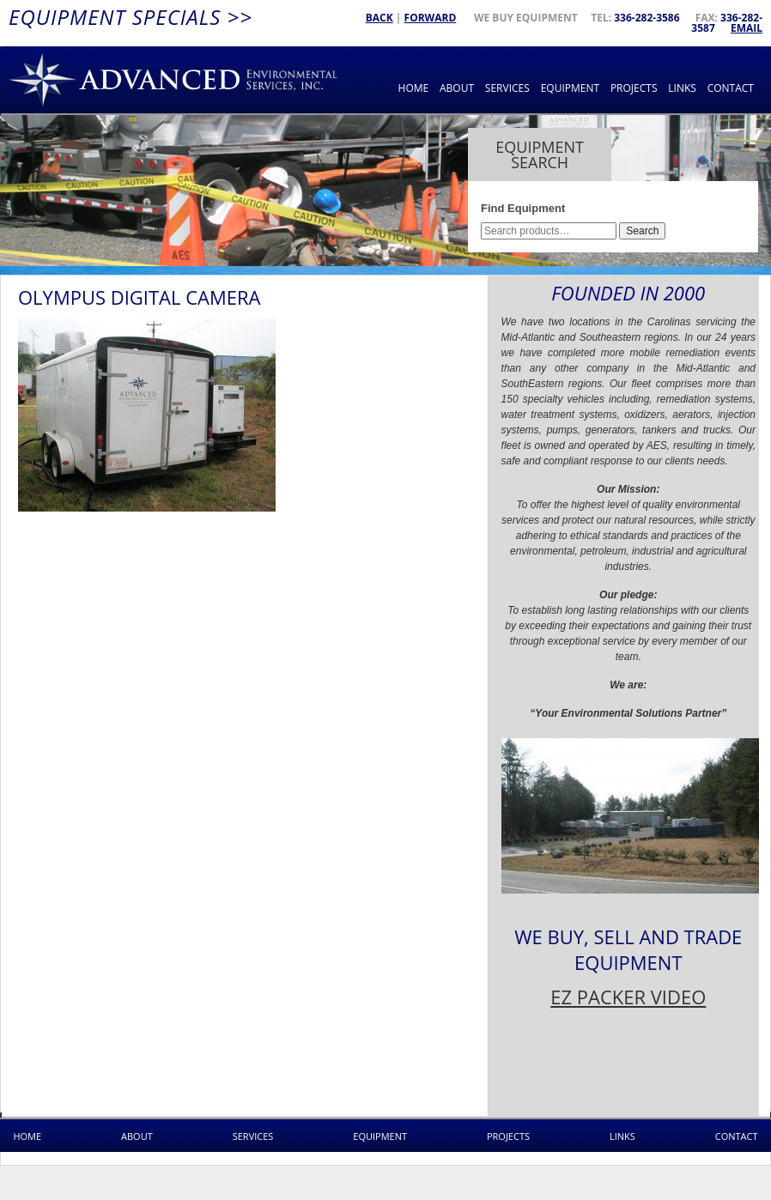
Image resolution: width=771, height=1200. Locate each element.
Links (682, 88)
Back (379, 17)
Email (746, 28)
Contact (730, 88)
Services (507, 88)
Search (642, 231)
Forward (430, 17)
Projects (634, 88)
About (457, 88)
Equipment (570, 88)
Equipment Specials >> (130, 17)
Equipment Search (539, 154)
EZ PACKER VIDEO (628, 996)
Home (413, 88)
